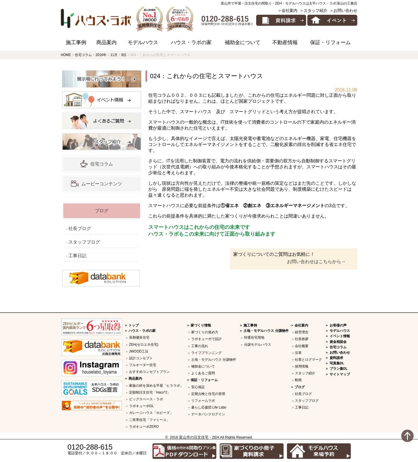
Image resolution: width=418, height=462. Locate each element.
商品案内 (106, 42)
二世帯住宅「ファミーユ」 (149, 420)
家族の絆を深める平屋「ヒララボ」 (156, 386)
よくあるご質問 (203, 373)
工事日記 (77, 255)
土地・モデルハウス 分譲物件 (213, 360)
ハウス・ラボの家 (191, 42)
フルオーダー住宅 (142, 365)
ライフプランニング (206, 353)
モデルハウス (143, 42)
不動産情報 (285, 42)
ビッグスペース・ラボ (146, 399)
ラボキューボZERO (144, 427)
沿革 (298, 353)
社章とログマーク (308, 360)
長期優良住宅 (139, 337)
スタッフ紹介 (305, 373)
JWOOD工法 (139, 351)
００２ (177, 95)
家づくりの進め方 (204, 332)
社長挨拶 (301, 339)
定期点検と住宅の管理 (208, 394)
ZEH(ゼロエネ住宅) (143, 345)
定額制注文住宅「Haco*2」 (150, 392)
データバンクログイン (208, 414)
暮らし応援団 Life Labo (209, 407)
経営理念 (301, 332)
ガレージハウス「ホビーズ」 (151, 413)
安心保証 (198, 387)
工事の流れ (199, 346)
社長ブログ (79, 228)
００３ (196, 95)
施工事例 (76, 42)
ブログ (101, 210)
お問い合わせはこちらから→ (316, 261)
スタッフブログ (84, 242)
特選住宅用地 (254, 337)
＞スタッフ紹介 (313, 10)
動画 (298, 380)
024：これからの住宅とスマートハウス (206, 75)
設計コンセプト (141, 358)
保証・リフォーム (330, 42)
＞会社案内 (287, 10)
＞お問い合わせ (343, 10)
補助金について (242, 42)
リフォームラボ (203, 401)
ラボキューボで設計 (206, 339)
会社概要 (301, 346)
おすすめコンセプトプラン (149, 372)
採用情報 (301, 366)
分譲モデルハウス (257, 345)
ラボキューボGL (141, 406)
